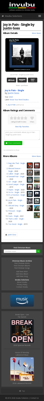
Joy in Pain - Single (15, 200)
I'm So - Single (13, 192)
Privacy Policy (22, 284)
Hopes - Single (13, 190)
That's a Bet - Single (16, 219)
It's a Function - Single (16, 195)
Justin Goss (13, 93)
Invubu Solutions (12, 16)
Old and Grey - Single (16, 205)
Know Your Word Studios (19, 99)
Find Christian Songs (22, 268)
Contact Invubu (22, 287)
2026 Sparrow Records (22, 345)
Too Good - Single (15, 224)
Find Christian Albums (22, 265)
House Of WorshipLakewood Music (22, 353)
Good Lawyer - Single (16, 184)
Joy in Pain (12, 105)
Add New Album (22, 274)
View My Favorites (22, 126)
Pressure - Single (14, 211)
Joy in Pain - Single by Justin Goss (22, 75)
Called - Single (13, 174)
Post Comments (13, 143)
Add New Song (22, 276)
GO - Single (12, 182)
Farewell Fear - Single (16, 176)
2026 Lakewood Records (22, 383)
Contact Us (34, 398)
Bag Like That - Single (16, 163)
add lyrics (20, 105)
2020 (11, 97)
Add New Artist (22, 271)
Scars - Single (13, 216)
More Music (36, 33)
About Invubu (22, 282)
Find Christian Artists (22, 263)
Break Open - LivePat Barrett (22, 315)
